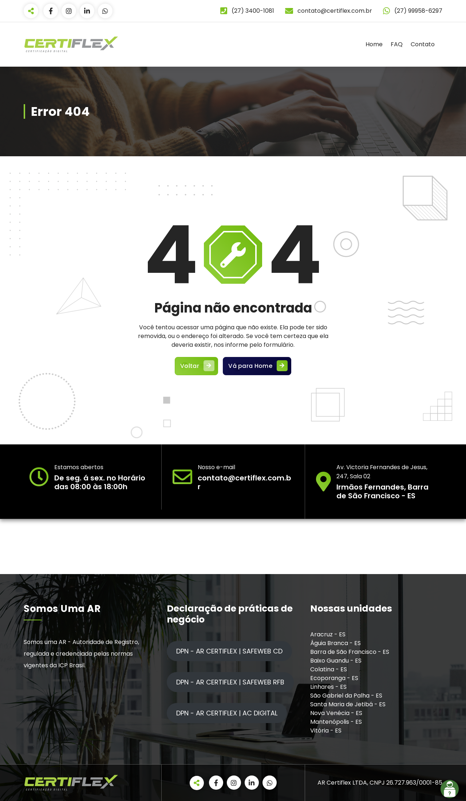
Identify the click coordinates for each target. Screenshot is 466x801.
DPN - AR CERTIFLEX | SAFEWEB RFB (230, 682)
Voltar (196, 368)
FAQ (397, 44)
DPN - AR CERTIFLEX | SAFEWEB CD (229, 651)
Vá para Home (257, 368)
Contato (423, 44)
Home (374, 44)
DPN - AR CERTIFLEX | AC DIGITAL (226, 713)
